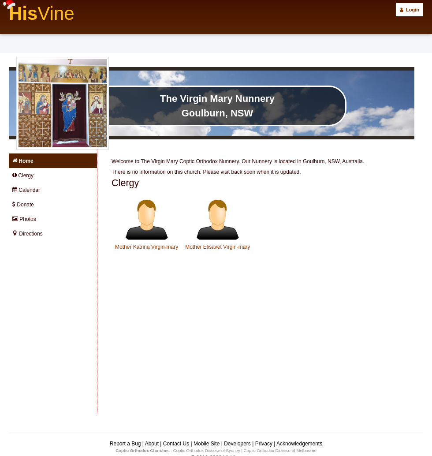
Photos (24, 219)
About (152, 444)
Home (23, 161)
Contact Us (176, 444)
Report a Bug (125, 444)
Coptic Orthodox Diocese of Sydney (206, 450)
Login (409, 9)
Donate (23, 205)
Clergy (23, 175)
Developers (237, 444)
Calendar (26, 190)
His (41, 13)
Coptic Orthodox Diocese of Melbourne (280, 450)
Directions (27, 234)
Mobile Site (207, 444)
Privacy (263, 444)
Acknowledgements (299, 444)
